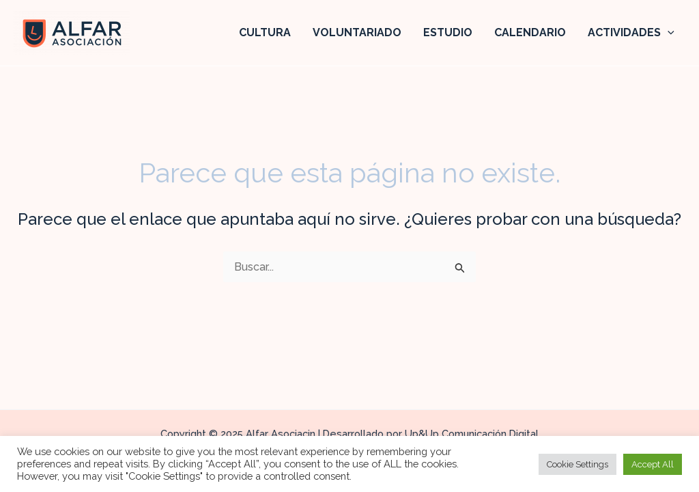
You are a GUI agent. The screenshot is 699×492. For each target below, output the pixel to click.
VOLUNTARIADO (357, 32)
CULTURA (265, 32)
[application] (667, 33)
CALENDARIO (530, 32)
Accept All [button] (652, 464)
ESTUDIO (447, 32)
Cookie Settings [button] (577, 464)
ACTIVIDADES (631, 33)
